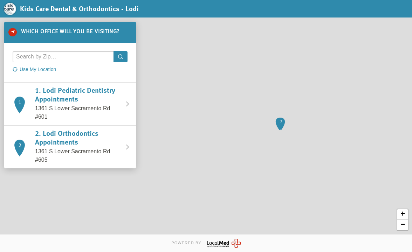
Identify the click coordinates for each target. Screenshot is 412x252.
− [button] (402, 225)
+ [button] (402, 214)
